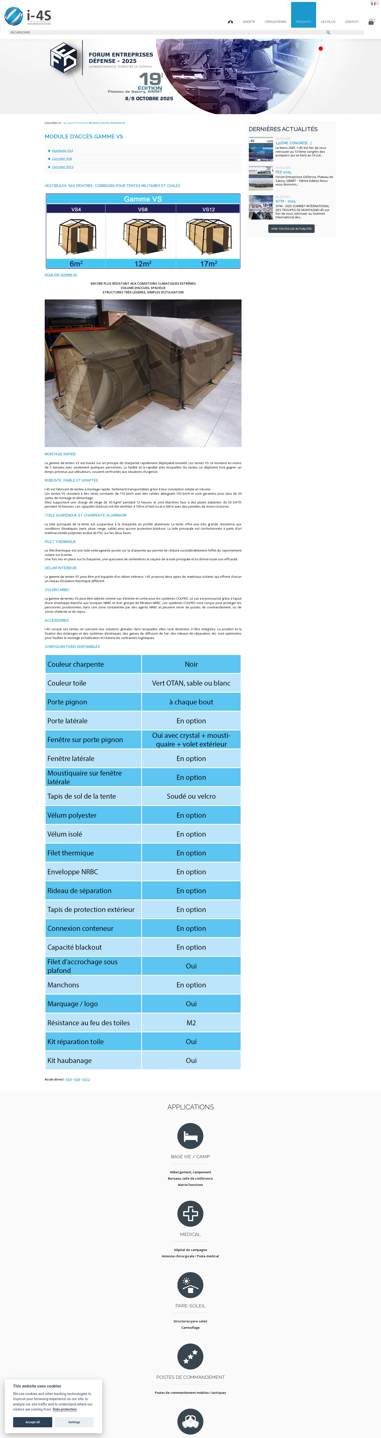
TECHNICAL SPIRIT (279, 1427)
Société (206, 22)
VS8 (77, 1079)
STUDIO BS (230, 1427)
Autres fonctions (84, 1198)
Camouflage (226, 1191)
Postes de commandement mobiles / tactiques (297, 1187)
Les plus (285, 22)
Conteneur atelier (226, 1274)
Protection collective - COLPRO (155, 1281)
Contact (309, 22)
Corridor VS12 (62, 167)
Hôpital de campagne (155, 1185)
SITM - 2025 (285, 201)
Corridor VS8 (62, 158)
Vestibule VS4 (62, 150)
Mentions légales (126, 1427)
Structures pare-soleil (226, 1185)
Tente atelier (226, 1281)
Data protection (65, 1409)
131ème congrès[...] (294, 143)
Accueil (68, 123)
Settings (74, 1422)
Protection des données (170, 1427)
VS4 (68, 1079)
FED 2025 (283, 172)
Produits (260, 22)
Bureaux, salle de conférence (84, 1191)
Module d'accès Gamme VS (107, 123)
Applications (232, 22)
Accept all (33, 1422)
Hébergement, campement (84, 1185)
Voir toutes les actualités (291, 228)
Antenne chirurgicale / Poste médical (155, 1191)
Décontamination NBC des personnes (155, 1274)
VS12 (86, 1079)
